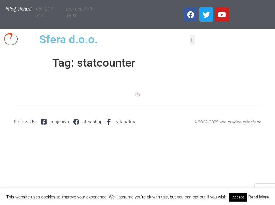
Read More (258, 197)
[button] (192, 40)
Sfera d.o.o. (68, 39)
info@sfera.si (19, 9)
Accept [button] (238, 197)
